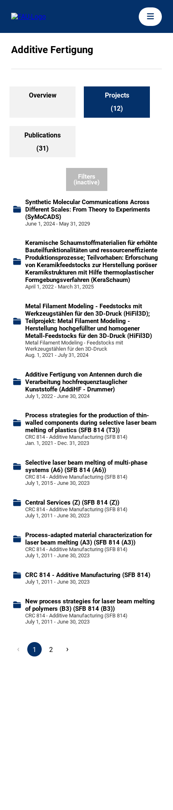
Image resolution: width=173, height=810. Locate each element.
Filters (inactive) (86, 179)
